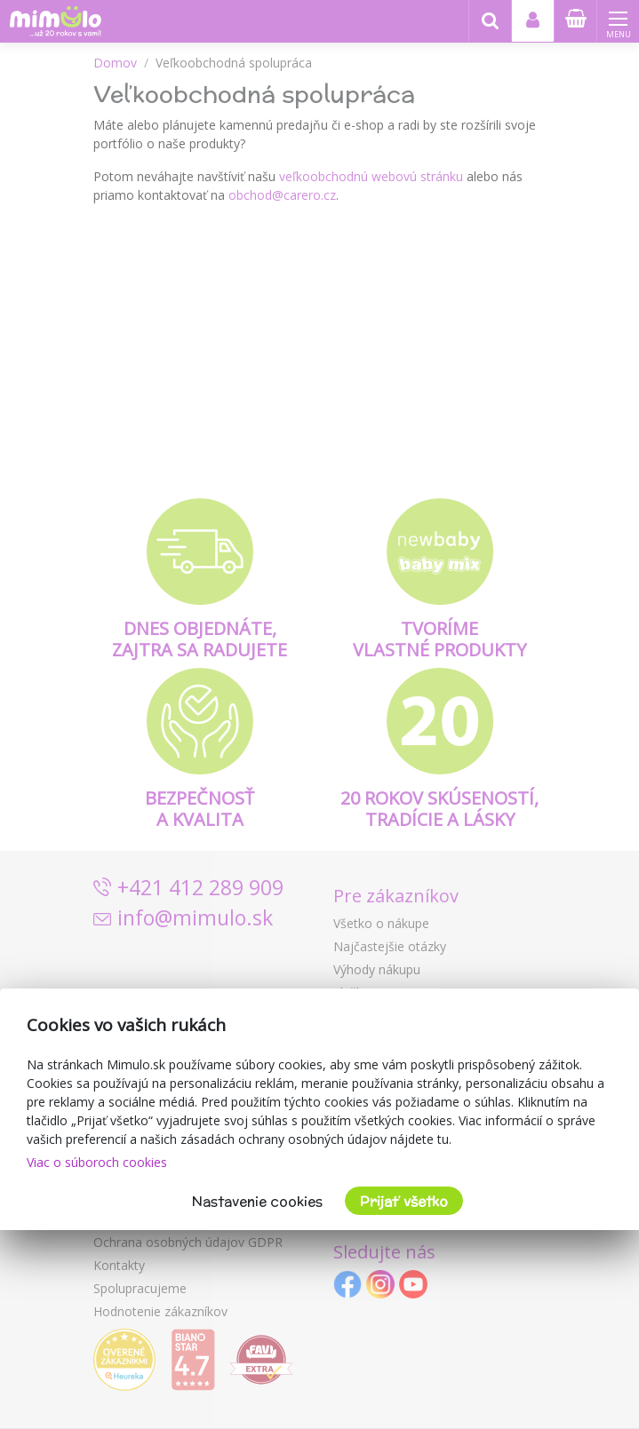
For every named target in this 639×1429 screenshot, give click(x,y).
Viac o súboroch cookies (97, 1162)
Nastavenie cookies (257, 1201)
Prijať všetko (404, 1201)
